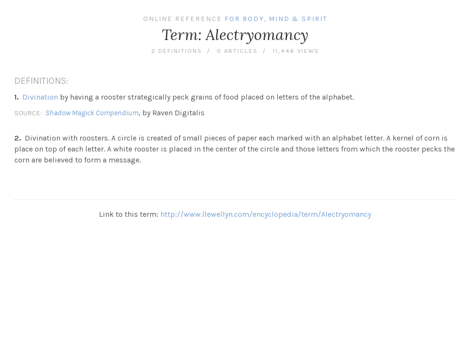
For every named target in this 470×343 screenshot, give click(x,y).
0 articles (237, 50)
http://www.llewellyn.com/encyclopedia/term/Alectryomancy (265, 214)
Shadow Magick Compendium (91, 112)
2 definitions (176, 50)
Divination (40, 96)
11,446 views (296, 50)
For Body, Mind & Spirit (276, 19)
